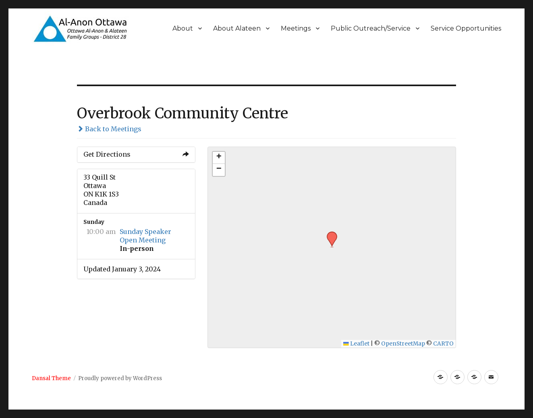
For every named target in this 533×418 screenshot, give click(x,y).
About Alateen (237, 28)
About (182, 28)
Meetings (296, 28)
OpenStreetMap (403, 343)
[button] (329, 234)
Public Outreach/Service (371, 28)
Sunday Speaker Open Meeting (145, 236)
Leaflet (356, 343)
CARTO (443, 343)
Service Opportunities (466, 28)
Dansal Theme (51, 378)
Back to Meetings (109, 129)
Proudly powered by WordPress (120, 378)
